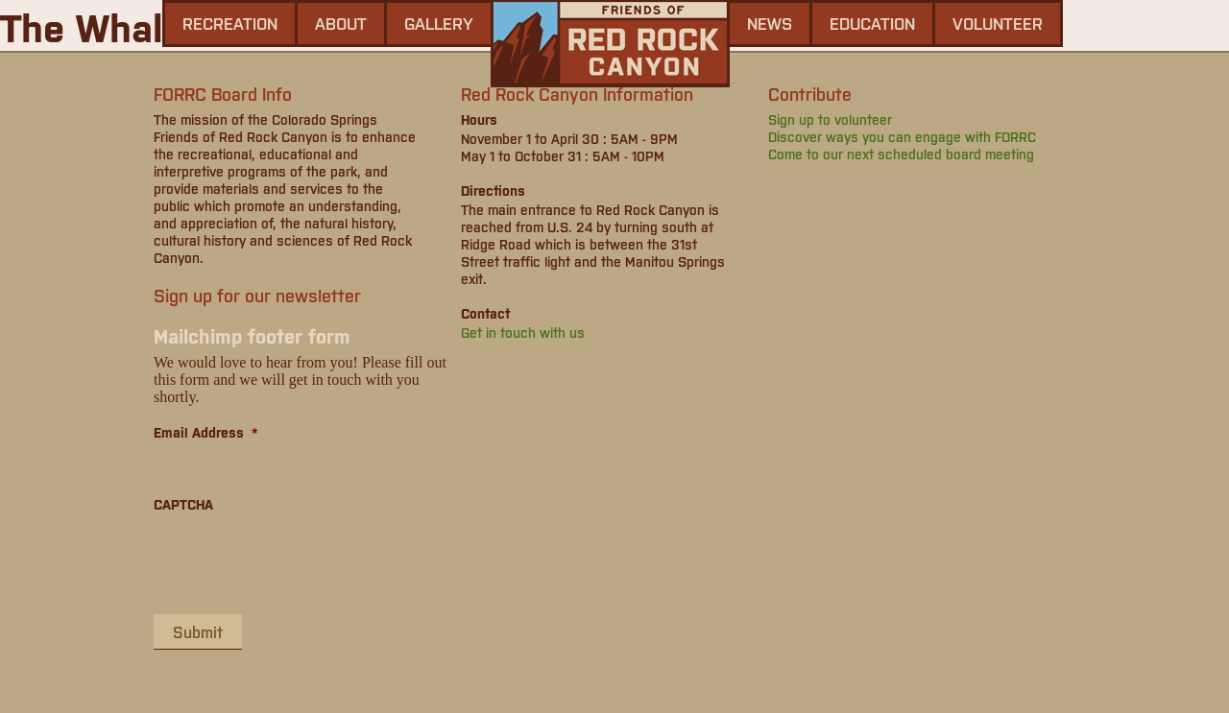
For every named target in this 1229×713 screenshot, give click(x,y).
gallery (438, 23)
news (769, 23)
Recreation (229, 23)
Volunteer (997, 23)
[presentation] (300, 562)
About (341, 23)
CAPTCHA (183, 503)
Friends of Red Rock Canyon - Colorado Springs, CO (610, 43)
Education (872, 23)
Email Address (206, 431)
